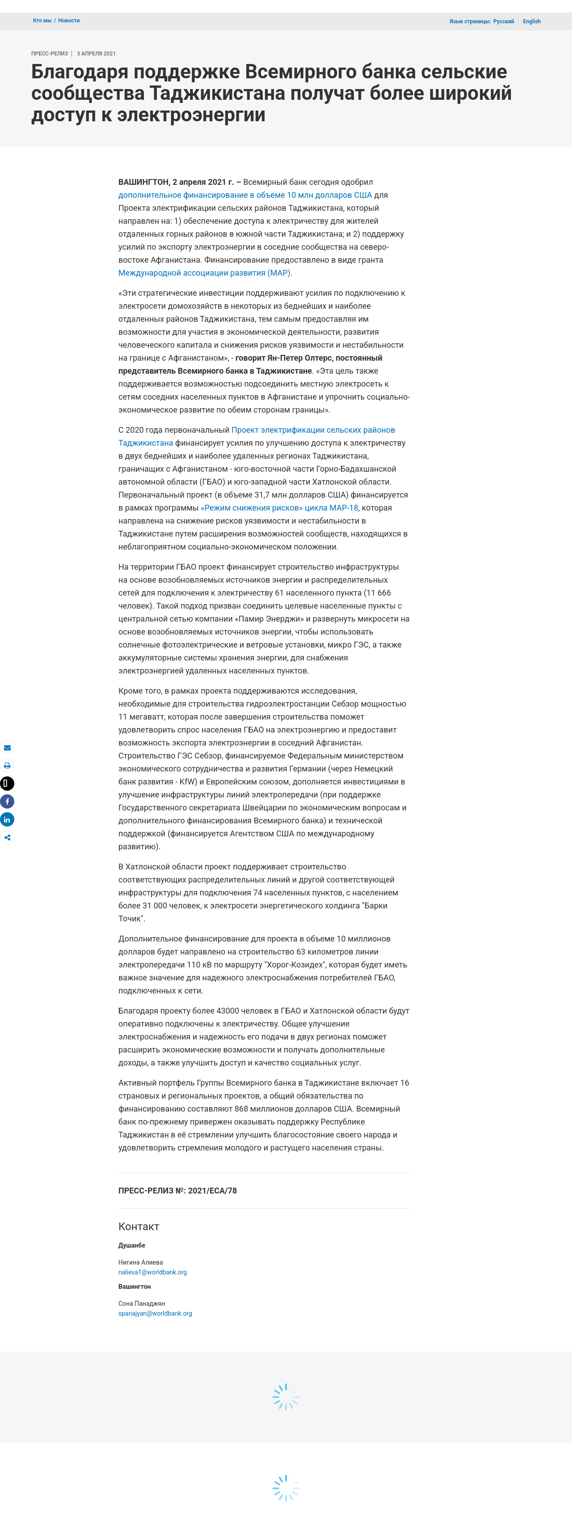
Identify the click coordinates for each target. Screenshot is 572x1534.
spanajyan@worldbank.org (155, 1313)
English (532, 21)
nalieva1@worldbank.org (152, 1272)
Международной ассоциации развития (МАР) (204, 272)
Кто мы (42, 20)
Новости (69, 20)
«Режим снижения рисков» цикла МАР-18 (279, 507)
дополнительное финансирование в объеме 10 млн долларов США (245, 195)
